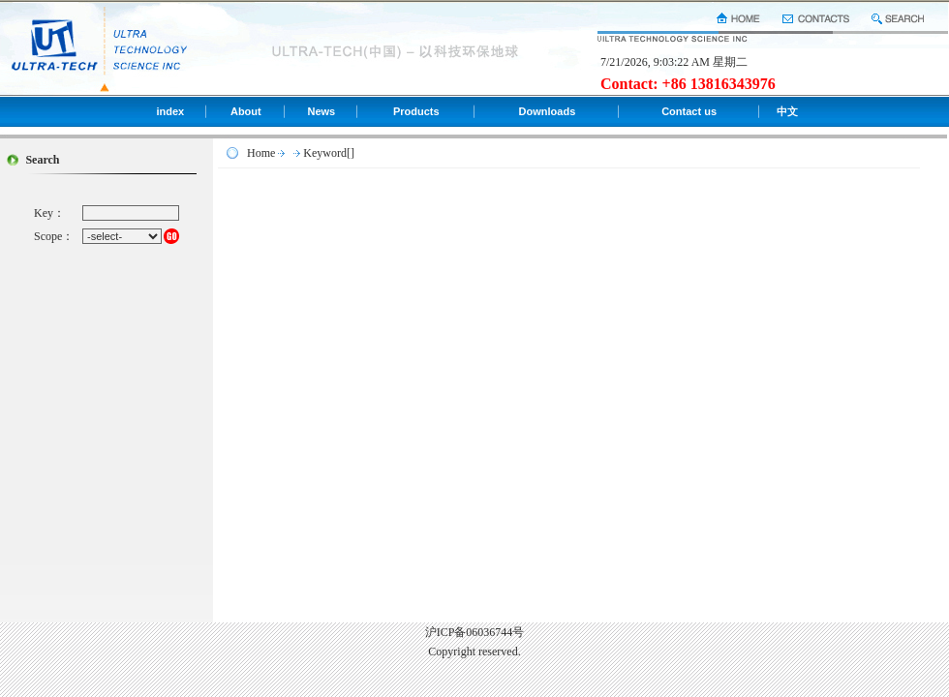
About (245, 111)
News (321, 111)
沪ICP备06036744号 (475, 632)
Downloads (547, 111)
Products (416, 111)
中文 (787, 111)
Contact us (689, 111)
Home (261, 153)
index (170, 111)
